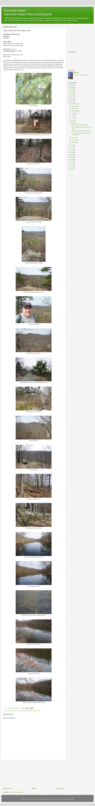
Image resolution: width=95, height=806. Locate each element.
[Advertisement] (33, 774)
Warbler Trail (37, 710)
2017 (71, 147)
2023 (71, 92)
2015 (71, 152)
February (74, 140)
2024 (71, 90)
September (74, 111)
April (72, 122)
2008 (71, 169)
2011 (71, 162)
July (72, 115)
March (73, 137)
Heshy (77, 72)
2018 (71, 145)
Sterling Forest (29, 710)
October (73, 108)
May (72, 120)
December (74, 103)
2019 (71, 101)
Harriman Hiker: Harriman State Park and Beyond (27, 12)
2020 (71, 99)
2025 (71, 87)
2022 (71, 94)
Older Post (60, 788)
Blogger (72, 799)
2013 (71, 157)
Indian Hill (10, 710)
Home (34, 788)
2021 (71, 97)
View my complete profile (80, 75)
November (74, 106)
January (73, 142)
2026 (71, 85)
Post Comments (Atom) (17, 792)
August (73, 113)
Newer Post (7, 788)
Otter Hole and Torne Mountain (79, 124)
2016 (71, 150)
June (72, 118)
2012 (71, 159)
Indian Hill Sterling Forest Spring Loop (81, 131)
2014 (71, 154)
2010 (71, 164)
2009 (71, 166)
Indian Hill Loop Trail (18, 710)
